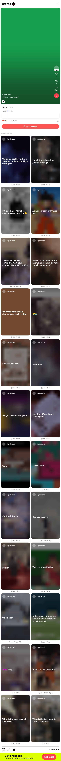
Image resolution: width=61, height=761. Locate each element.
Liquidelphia (6, 95)
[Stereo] (9, 4)
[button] (49, 757)
